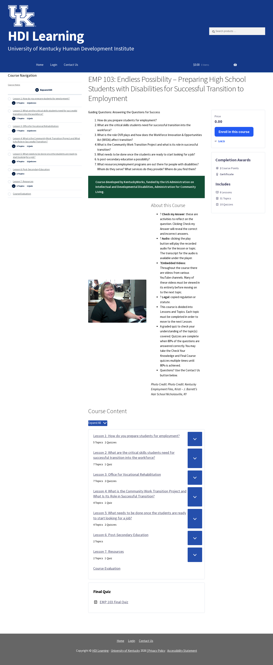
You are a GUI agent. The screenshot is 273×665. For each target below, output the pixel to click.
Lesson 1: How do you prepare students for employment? (136, 435)
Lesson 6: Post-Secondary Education (120, 534)
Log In (221, 140)
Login (53, 65)
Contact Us (71, 65)
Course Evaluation (106, 568)
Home (39, 65)
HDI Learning (46, 35)
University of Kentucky (125, 651)
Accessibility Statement (182, 651)
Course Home (14, 84)
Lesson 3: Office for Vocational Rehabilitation (127, 474)
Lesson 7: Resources (108, 551)
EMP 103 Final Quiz (114, 602)
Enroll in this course (234, 132)
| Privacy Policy (156, 651)
